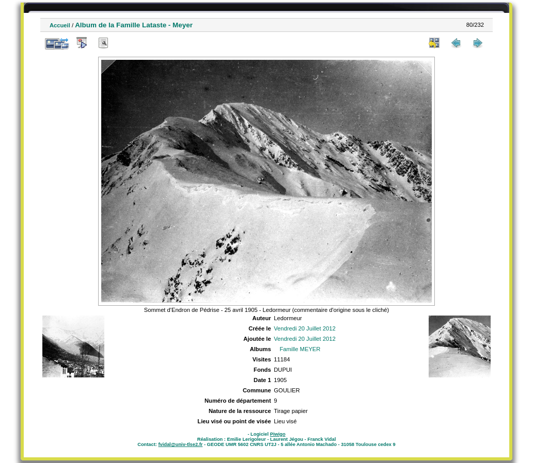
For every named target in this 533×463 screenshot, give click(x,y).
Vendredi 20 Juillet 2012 (304, 328)
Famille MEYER (299, 349)
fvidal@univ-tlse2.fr (180, 444)
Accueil (60, 25)
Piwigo (278, 434)
